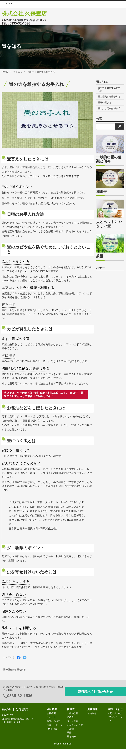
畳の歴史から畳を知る (109, 96)
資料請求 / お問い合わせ (95, 692)
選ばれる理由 (53, 721)
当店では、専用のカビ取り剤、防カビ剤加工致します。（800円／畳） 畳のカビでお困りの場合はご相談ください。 (45, 394)
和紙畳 (70, 717)
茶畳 (69, 732)
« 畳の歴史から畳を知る (14, 669)
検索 (99, 118)
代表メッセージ (55, 725)
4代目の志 (52, 728)
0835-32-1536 (20, 23)
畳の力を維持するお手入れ (41, 72)
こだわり (51, 717)
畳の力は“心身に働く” (109, 108)
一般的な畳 (72, 713)
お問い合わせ (114, 713)
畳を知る (17, 72)
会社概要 (51, 713)
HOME (5, 72)
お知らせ (91, 713)
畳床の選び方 (104, 102)
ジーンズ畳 (72, 721)
